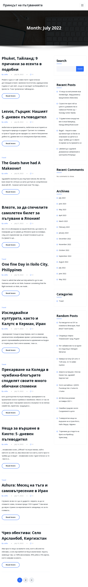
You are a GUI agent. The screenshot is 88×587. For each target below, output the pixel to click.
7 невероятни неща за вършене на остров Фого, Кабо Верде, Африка (69, 417)
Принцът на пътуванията (22, 5)
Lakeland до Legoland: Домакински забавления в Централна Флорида (69, 150)
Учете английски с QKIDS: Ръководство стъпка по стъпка (69, 384)
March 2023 (63, 219)
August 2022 (63, 260)
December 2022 (65, 237)
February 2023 (64, 225)
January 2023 (63, 231)
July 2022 (62, 265)
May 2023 (62, 208)
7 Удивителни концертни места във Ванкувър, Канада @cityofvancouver (70, 121)
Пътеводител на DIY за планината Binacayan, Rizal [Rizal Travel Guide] (69, 323)
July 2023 (62, 197)
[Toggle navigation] (82, 5)
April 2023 (62, 214)
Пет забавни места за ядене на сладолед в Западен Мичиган (70, 346)
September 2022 (65, 254)
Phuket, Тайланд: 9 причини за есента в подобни (21, 64)
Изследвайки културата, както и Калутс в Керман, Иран (25, 313)
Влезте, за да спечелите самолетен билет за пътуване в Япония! (24, 210)
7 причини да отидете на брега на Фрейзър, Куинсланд (68, 430)
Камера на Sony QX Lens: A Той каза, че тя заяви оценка (69, 359)
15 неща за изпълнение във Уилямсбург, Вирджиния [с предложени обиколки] (70, 94)
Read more (10, 95)
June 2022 (62, 271)
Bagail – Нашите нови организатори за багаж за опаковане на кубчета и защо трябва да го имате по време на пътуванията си (70, 136)
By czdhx (5, 74)
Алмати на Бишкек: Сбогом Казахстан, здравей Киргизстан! (69, 371)
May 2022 (62, 277)
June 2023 (62, 202)
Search (62, 61)
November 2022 (65, 242)
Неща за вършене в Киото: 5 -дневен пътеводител (20, 427)
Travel (4, 156)
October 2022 (64, 248)
